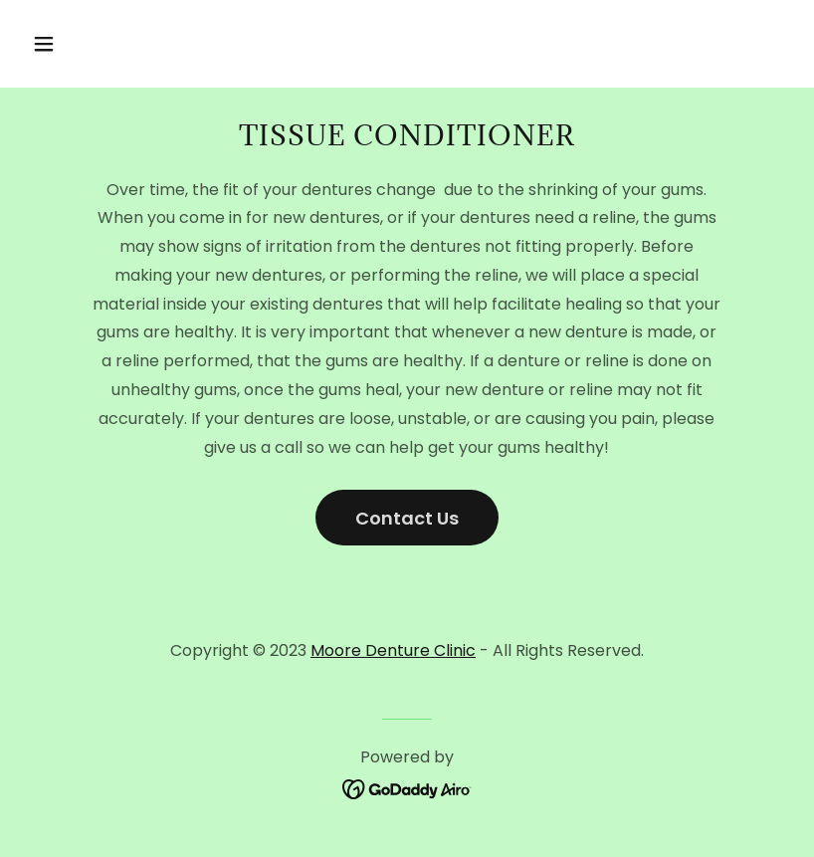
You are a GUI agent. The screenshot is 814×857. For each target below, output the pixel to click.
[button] (112, 44)
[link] (407, 788)
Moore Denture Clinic (393, 650)
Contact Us (407, 518)
